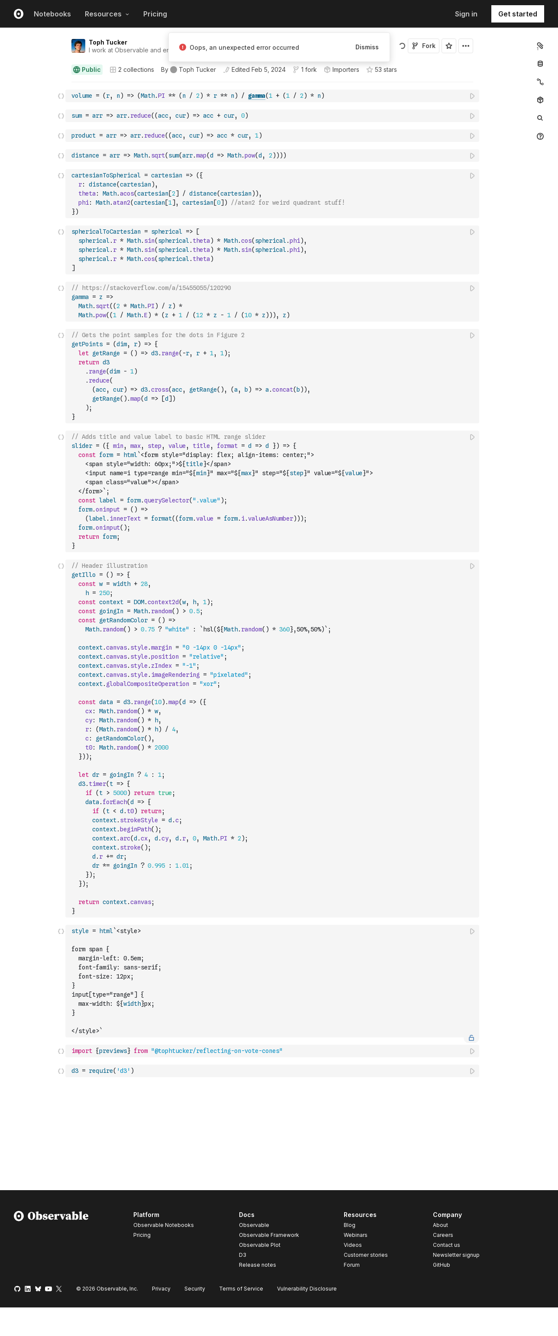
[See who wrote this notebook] (188, 69)
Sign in (466, 14)
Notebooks (52, 14)
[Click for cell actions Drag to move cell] (61, 96)
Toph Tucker (108, 42)
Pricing (155, 14)
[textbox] (273, 96)
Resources (107, 14)
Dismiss (367, 47)
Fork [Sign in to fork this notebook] (423, 45)
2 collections (132, 69)
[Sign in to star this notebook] (449, 46)
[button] (61, 86)
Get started (517, 14)
